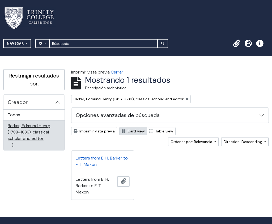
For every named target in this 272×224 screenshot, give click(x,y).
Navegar (16, 43)
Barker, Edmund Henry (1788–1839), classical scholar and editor (28, 135)
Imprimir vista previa (94, 131)
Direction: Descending (243, 141)
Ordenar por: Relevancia (192, 141)
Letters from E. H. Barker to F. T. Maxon (102, 161)
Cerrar (117, 72)
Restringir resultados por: (34, 79)
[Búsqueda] (103, 43)
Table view (161, 131)
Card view (133, 131)
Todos (14, 115)
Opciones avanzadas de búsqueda (118, 115)
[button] (236, 43)
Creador (18, 102)
